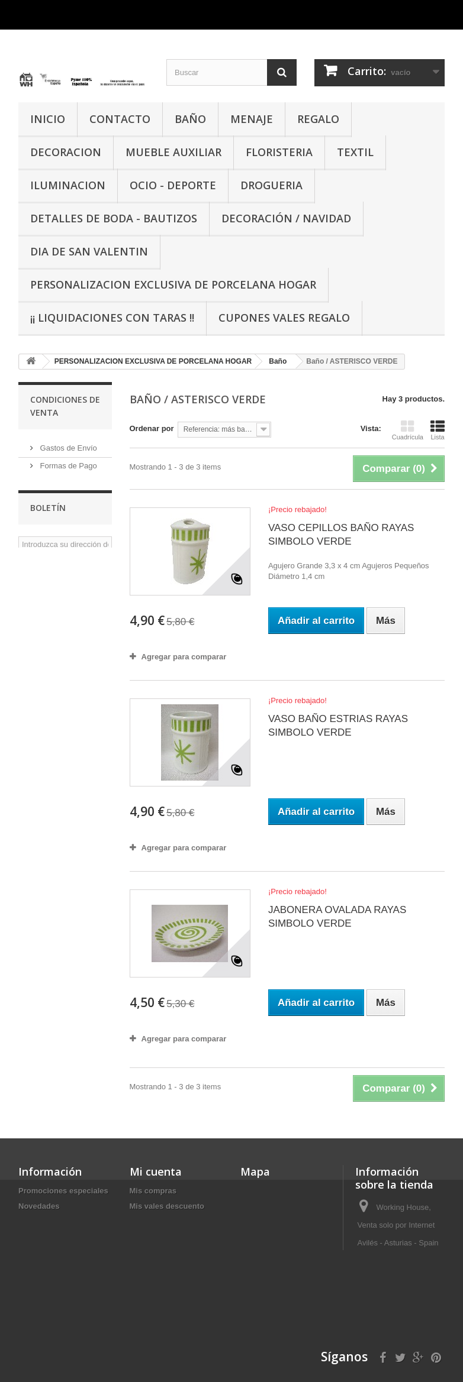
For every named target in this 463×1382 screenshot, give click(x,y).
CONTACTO (119, 119)
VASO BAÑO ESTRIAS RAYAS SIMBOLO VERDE (338, 725)
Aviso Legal (59, 479)
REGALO (318, 119)
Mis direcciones (159, 1221)
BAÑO (190, 119)
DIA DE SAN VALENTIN (89, 251)
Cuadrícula (407, 430)
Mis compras (153, 1190)
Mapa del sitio (43, 1283)
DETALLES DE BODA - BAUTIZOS (113, 218)
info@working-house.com (401, 1357)
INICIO (47, 119)
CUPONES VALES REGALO (284, 317)
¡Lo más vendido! (50, 1221)
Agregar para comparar (184, 656)
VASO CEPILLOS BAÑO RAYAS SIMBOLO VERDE (341, 534)
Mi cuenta (156, 1171)
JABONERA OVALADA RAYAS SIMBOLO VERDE (337, 916)
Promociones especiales (63, 1190)
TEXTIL (355, 152)
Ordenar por (152, 428)
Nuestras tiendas (68, 533)
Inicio (28, 1267)
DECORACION (65, 152)
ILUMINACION (67, 185)
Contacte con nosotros (60, 1252)
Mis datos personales (169, 1236)
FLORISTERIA (279, 152)
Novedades (38, 1206)
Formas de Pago (67, 462)
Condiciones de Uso (73, 515)
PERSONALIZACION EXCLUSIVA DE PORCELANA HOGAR (173, 284)
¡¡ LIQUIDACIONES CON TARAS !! (112, 317)
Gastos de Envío (67, 444)
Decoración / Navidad (286, 218)
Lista (437, 430)
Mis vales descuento (167, 1206)
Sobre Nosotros (66, 497)
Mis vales (147, 1252)
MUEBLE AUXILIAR (173, 152)
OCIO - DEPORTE (173, 185)
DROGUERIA (271, 185)
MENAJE (251, 119)
